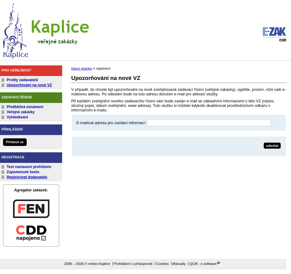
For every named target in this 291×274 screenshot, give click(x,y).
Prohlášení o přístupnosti (133, 264)
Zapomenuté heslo (23, 172)
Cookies (162, 264)
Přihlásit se (15, 142)
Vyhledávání (17, 117)
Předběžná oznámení (25, 107)
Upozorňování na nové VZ (29, 85)
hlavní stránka (81, 68)
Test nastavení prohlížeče (29, 167)
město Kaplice (45, 29)
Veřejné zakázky (21, 112)
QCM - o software (203, 264)
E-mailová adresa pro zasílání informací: (111, 122)
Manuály (179, 264)
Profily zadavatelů (22, 80)
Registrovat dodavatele (27, 177)
